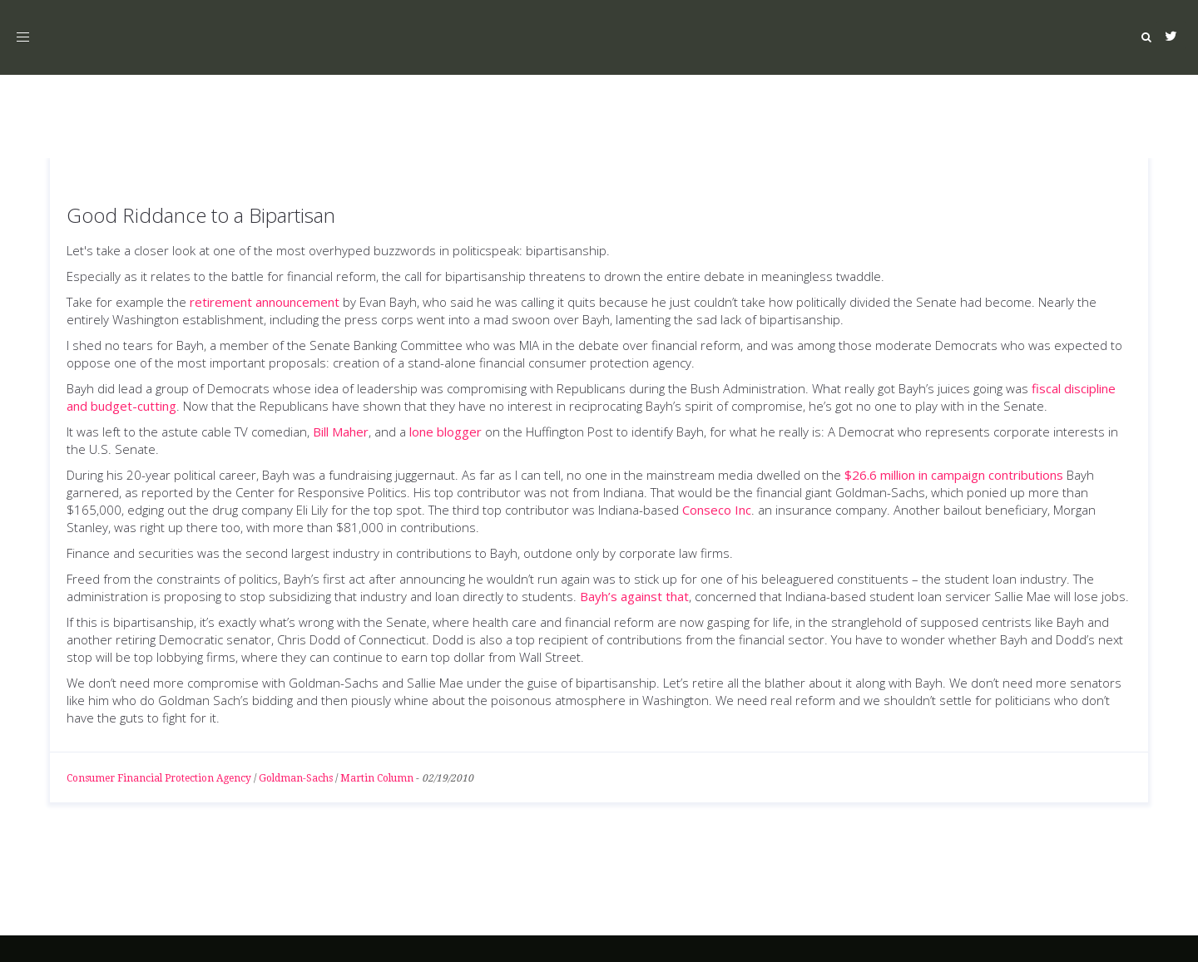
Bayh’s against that (634, 596)
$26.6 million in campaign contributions (953, 474)
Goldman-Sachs (296, 778)
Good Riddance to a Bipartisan (201, 215)
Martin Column (376, 778)
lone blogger (445, 431)
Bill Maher (341, 431)
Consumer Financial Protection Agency (159, 778)
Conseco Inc (716, 509)
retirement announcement (264, 302)
